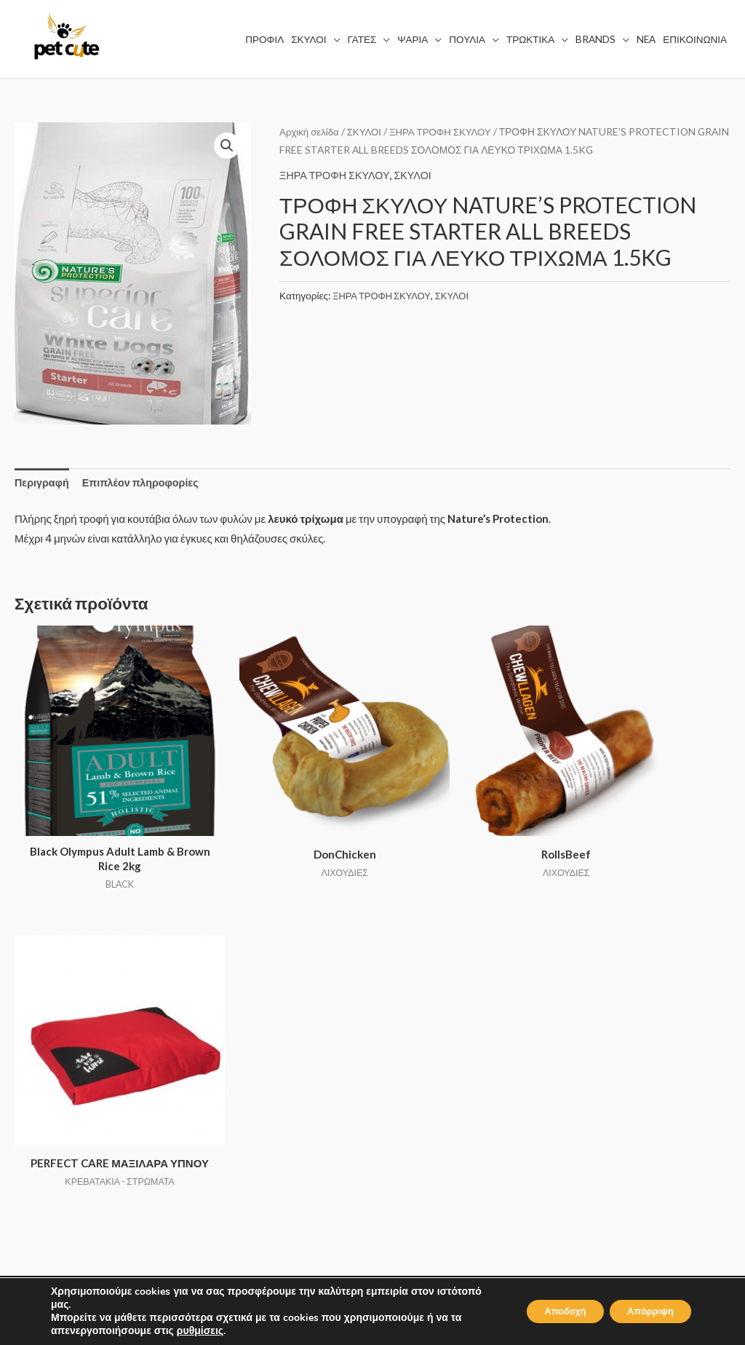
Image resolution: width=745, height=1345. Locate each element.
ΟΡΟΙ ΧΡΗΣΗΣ (424, 1038)
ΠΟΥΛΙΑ (221, 1098)
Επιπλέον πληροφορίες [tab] (145, 482)
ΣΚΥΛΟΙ (367, 131)
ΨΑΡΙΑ (218, 1078)
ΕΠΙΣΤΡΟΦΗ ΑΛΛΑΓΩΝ (445, 1119)
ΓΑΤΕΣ (217, 1058)
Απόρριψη (643, 1311)
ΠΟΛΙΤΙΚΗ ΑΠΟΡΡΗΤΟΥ (448, 1058)
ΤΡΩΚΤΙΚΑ (228, 1119)
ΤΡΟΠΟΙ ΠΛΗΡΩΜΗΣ (440, 1098)
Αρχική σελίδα (310, 131)
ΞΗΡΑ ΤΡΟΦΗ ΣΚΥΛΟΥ (447, 131)
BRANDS (223, 1139)
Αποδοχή (546, 1311)
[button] (227, 146)
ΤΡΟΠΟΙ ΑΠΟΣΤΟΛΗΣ (442, 1078)
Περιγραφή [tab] (43, 482)
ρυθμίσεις (200, 1331)
